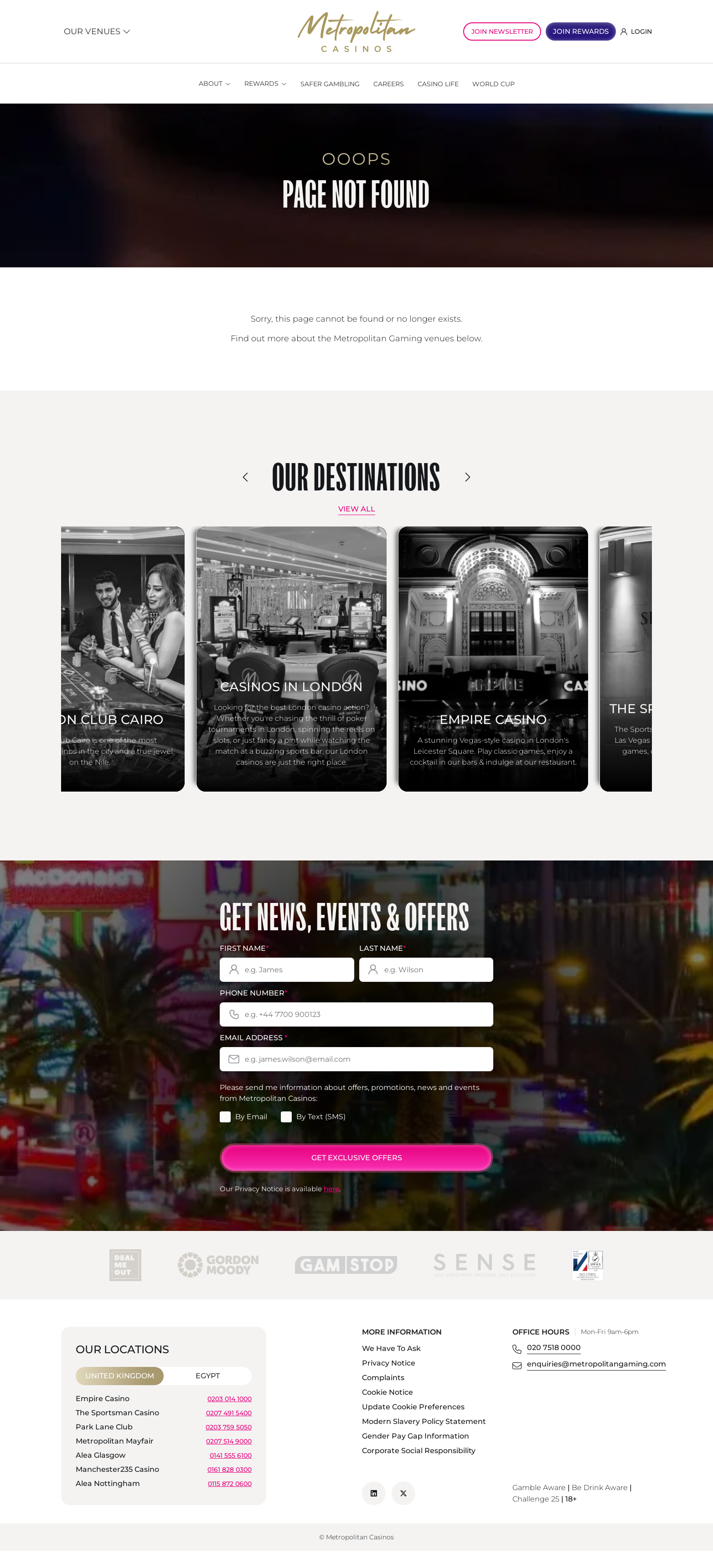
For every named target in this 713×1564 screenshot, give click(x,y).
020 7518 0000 (554, 1360)
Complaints (383, 1391)
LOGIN (636, 31)
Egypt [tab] (208, 1389)
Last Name (382, 961)
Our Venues (97, 31)
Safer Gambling (330, 84)
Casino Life (438, 84)
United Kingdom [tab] (119, 1389)
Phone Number (253, 1006)
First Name (244, 961)
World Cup (493, 84)
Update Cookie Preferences (413, 1420)
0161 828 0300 (229, 1482)
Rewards (261, 83)
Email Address (253, 1051)
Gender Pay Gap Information (415, 1449)
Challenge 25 (535, 1512)
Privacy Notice (388, 1376)
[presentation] (246, 477)
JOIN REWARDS (581, 31)
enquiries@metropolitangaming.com (596, 1377)
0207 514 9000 (229, 1454)
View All (356, 509)
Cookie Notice (387, 1405)
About (210, 83)
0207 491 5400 (229, 1425)
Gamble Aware (539, 1500)
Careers (388, 84)
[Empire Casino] (568, 665)
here (331, 1202)
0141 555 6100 (231, 1468)
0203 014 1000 (229, 1411)
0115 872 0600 (230, 1496)
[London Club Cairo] (145, 665)
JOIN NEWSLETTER (502, 31)
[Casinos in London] (356, 665)
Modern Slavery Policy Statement (424, 1434)
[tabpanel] (164, 1456)
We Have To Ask (391, 1361)
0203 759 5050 (229, 1440)
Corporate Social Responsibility (418, 1464)
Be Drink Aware (600, 1500)
